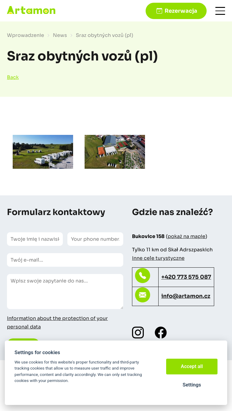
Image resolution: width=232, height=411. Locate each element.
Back (13, 77)
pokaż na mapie (186, 236)
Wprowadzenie (25, 35)
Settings (191, 385)
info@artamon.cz (185, 296)
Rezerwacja (181, 11)
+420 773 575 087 (186, 277)
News (60, 35)
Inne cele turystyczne (158, 258)
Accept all (192, 366)
